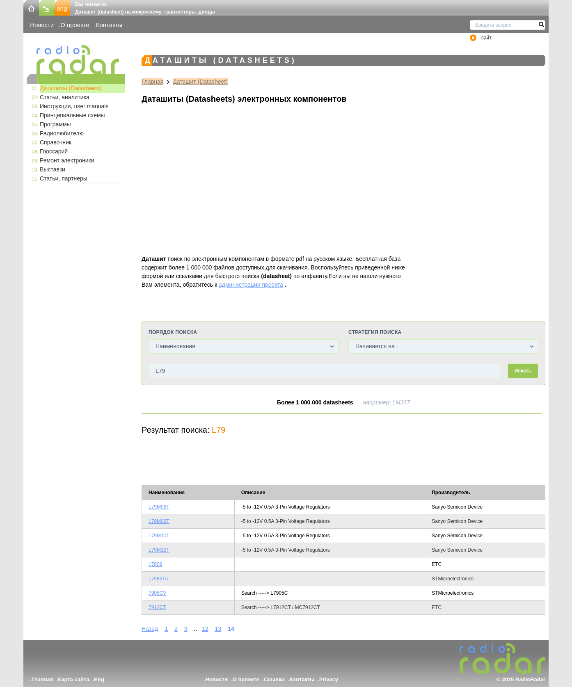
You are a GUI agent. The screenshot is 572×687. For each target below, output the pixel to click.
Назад (150, 628)
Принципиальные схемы (72, 115)
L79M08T (159, 507)
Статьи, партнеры (63, 178)
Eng (99, 679)
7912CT (157, 607)
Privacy (328, 679)
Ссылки (274, 679)
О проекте (74, 24)
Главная (152, 81)
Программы (55, 124)
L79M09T (159, 521)
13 (218, 628)
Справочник (55, 142)
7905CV (157, 593)
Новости (42, 24)
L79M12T (159, 550)
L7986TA (158, 579)
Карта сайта (73, 679)
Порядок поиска (173, 332)
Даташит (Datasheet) (200, 81)
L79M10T (159, 536)
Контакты (109, 24)
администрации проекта (251, 284)
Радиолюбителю (62, 133)
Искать (523, 371)
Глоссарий (54, 151)
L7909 (155, 564)
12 (205, 628)
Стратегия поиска (374, 332)
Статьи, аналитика (64, 97)
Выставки (52, 169)
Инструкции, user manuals (74, 106)
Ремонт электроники (67, 160)
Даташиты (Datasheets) (71, 88)
